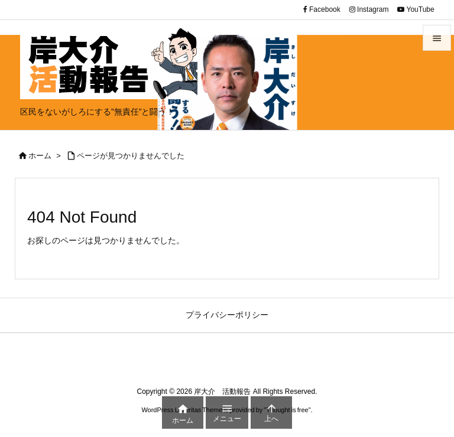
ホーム (39, 155)
